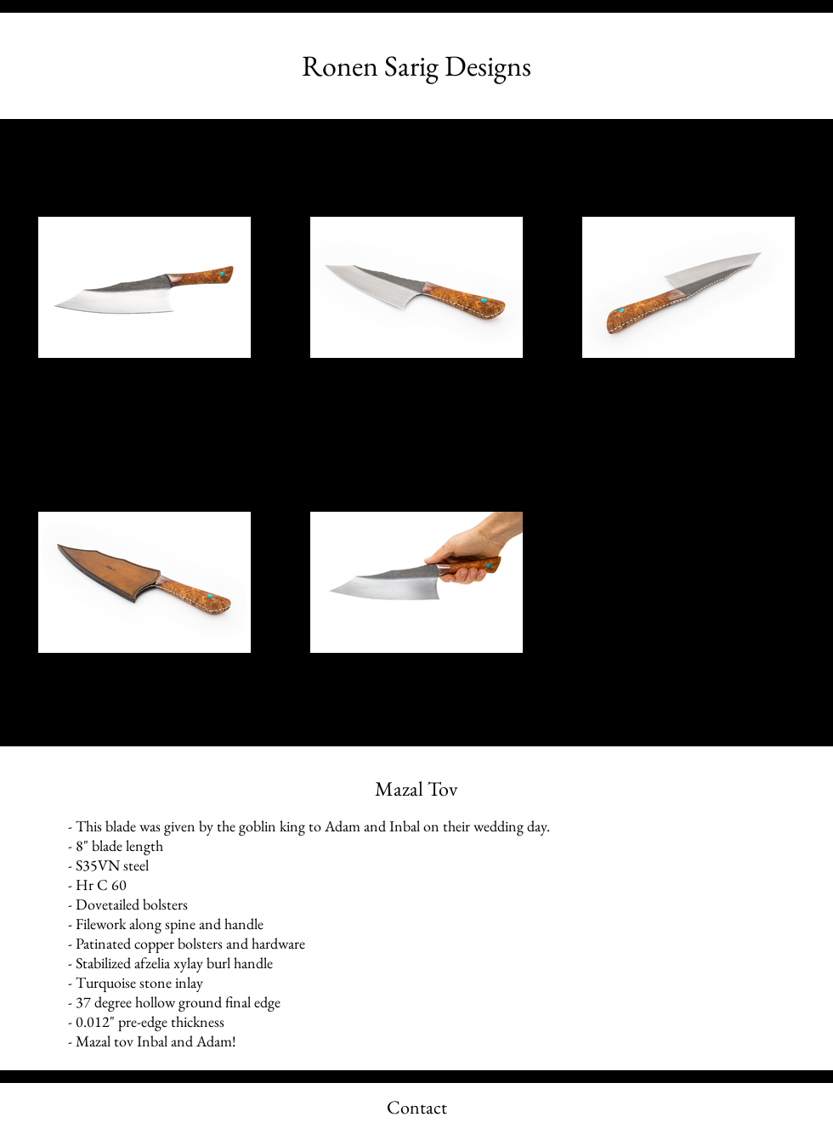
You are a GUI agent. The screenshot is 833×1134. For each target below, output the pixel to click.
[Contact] (416, 1108)
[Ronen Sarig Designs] (416, 66)
